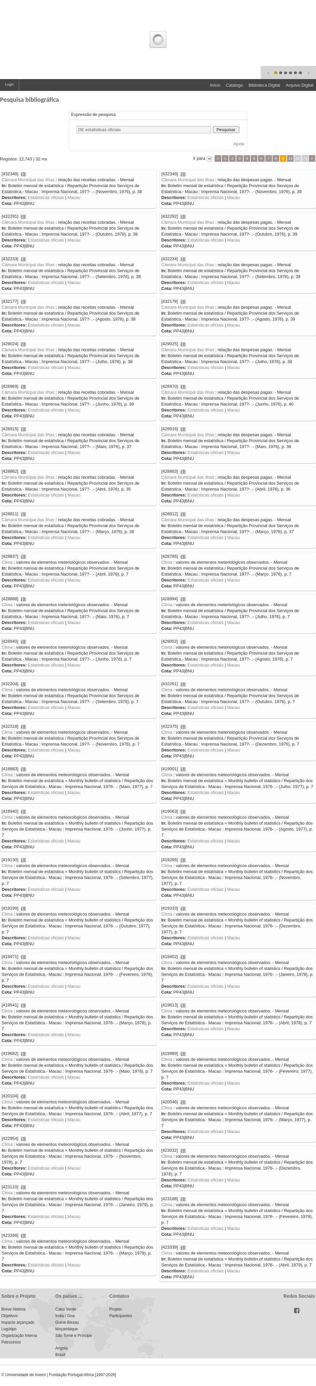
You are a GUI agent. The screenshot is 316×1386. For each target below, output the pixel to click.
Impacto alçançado (18, 1322)
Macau (73, 197)
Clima (7, 562)
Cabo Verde (65, 1309)
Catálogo (234, 85)
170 (305, 158)
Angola (61, 1348)
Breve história (13, 1309)
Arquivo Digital (299, 85)
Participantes (120, 1316)
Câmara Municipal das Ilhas (28, 179)
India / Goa (65, 1316)
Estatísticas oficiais (46, 197)
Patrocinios (11, 1342)
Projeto (115, 1309)
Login (9, 84)
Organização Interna (19, 1335)
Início (215, 85)
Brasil (60, 1354)
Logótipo (8, 1329)
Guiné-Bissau (67, 1322)
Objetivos (9, 1316)
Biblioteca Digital (264, 85)
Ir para (199, 158)
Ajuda (238, 143)
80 (298, 158)
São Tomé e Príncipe (73, 1335)
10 (290, 158)
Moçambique (66, 1329)
